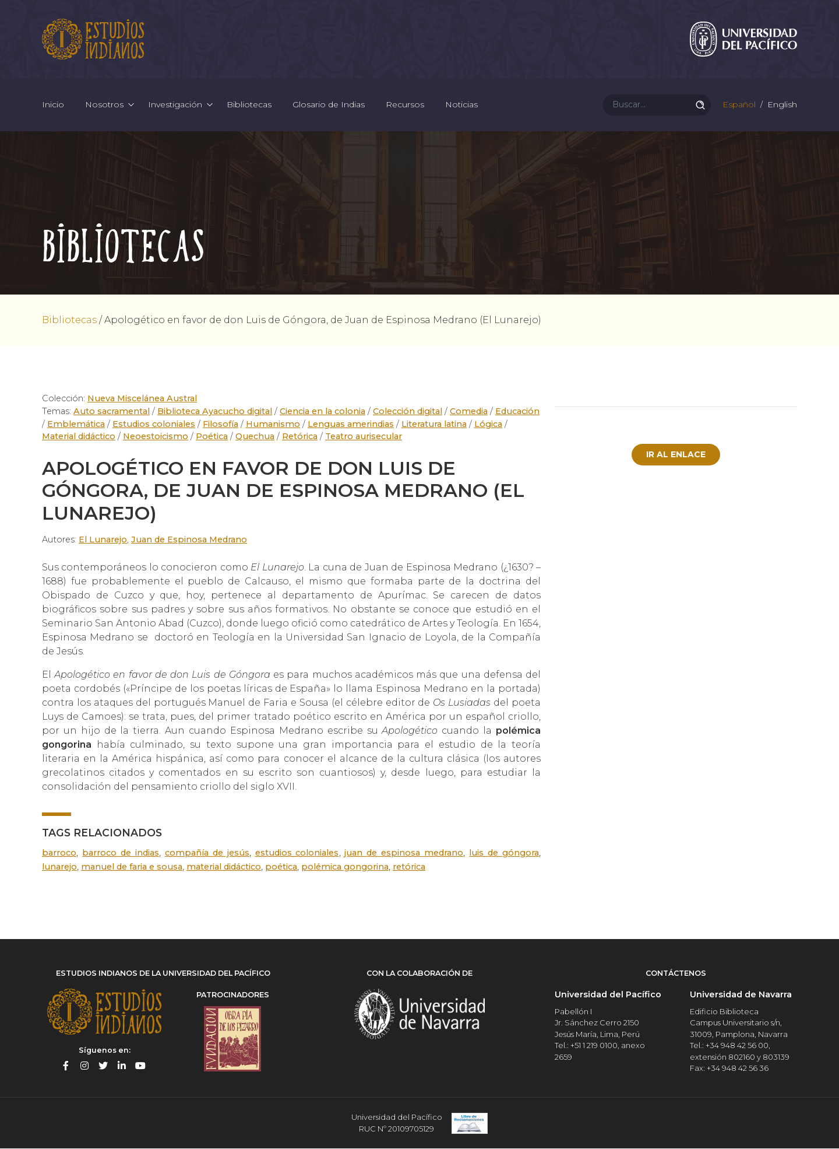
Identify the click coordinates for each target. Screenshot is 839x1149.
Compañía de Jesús (207, 852)
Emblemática (76, 424)
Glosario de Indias (328, 105)
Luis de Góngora (504, 852)
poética (281, 866)
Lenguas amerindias (351, 424)
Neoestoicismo (155, 437)
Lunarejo (59, 866)
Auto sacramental (111, 412)
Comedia (469, 412)
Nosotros (104, 105)
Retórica (300, 437)
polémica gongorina (345, 866)
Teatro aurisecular (363, 437)
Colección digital (407, 412)
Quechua (254, 437)
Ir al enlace (676, 455)
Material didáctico (78, 437)
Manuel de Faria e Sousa (131, 866)
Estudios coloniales (153, 424)
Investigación (175, 105)
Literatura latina (434, 424)
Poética (212, 437)
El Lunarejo (103, 540)
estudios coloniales (297, 852)
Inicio (53, 105)
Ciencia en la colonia (322, 412)
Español (738, 105)
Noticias (461, 105)
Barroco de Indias (120, 852)
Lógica (488, 424)
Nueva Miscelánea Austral (142, 399)
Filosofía (220, 424)
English (781, 105)
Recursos (405, 105)
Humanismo (273, 424)
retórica (409, 866)
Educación (517, 412)
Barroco (59, 852)
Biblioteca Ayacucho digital (214, 412)
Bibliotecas (249, 105)
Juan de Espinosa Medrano (189, 540)
